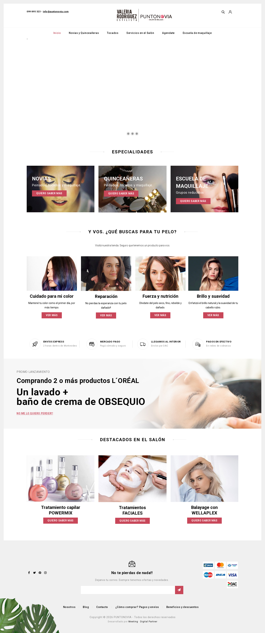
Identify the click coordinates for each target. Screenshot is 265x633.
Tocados (112, 32)
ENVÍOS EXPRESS (53, 341)
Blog (86, 607)
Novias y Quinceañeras (84, 32)
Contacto (102, 607)
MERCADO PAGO (110, 341)
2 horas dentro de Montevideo (60, 345)
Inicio (57, 32)
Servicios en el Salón (140, 32)
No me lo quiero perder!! (35, 413)
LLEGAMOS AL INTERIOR (166, 341)
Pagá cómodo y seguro (113, 345)
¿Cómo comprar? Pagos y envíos (137, 607)
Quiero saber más (49, 193)
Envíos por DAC (159, 345)
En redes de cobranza (218, 345)
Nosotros (69, 607)
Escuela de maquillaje (197, 32)
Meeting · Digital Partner (142, 621)
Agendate (168, 32)
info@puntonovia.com (55, 11)
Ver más (52, 315)
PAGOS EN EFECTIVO (218, 341)
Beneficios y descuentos (182, 607)
